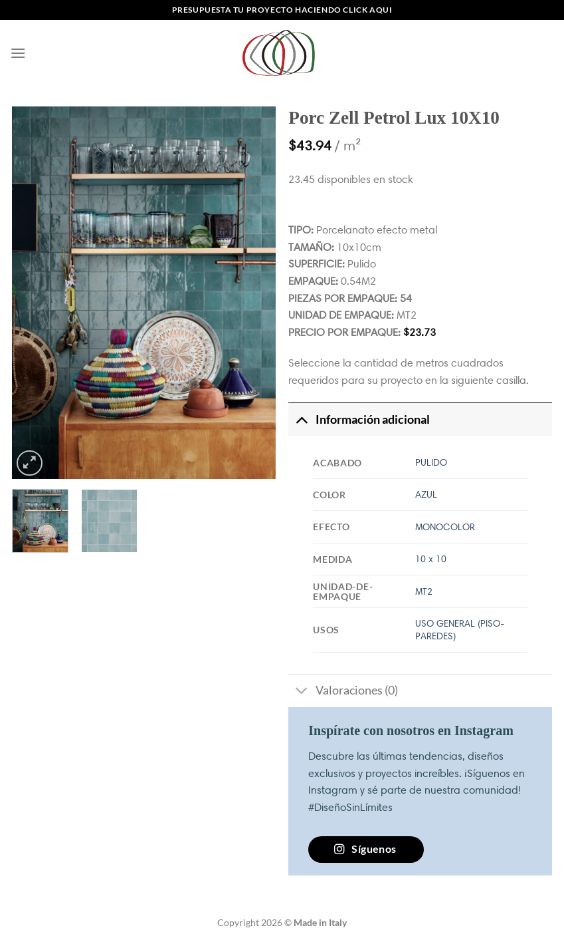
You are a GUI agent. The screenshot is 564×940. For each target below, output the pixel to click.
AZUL (426, 494)
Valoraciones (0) (342, 692)
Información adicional (358, 419)
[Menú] (18, 53)
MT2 (423, 591)
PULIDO (431, 462)
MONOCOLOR (445, 527)
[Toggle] (301, 419)
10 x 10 (430, 559)
